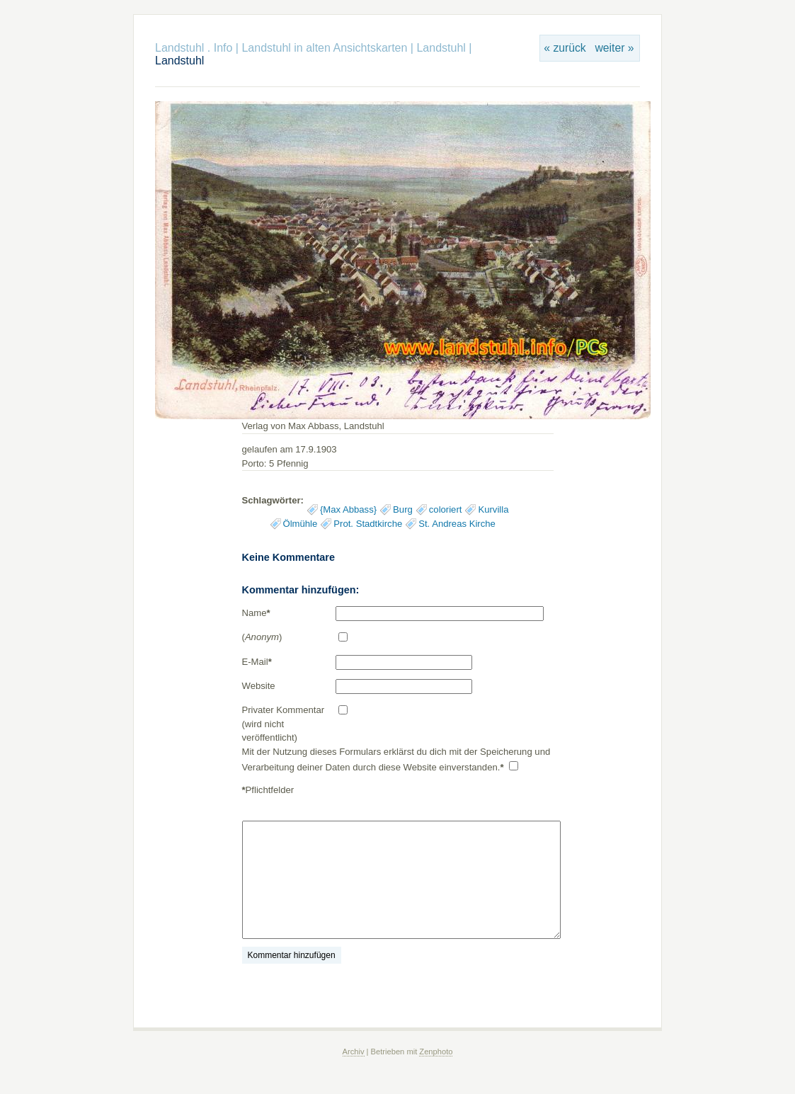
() (262, 637)
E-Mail (257, 661)
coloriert (445, 509)
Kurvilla (493, 509)
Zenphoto (435, 1051)
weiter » (614, 48)
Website (258, 685)
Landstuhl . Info (193, 48)
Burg (403, 509)
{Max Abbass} (348, 509)
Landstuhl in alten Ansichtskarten (324, 48)
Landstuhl (440, 48)
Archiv (354, 1051)
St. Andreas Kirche (457, 523)
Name (256, 613)
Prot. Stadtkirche (367, 523)
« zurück (564, 48)
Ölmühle (300, 523)
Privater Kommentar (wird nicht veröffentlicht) (283, 724)
